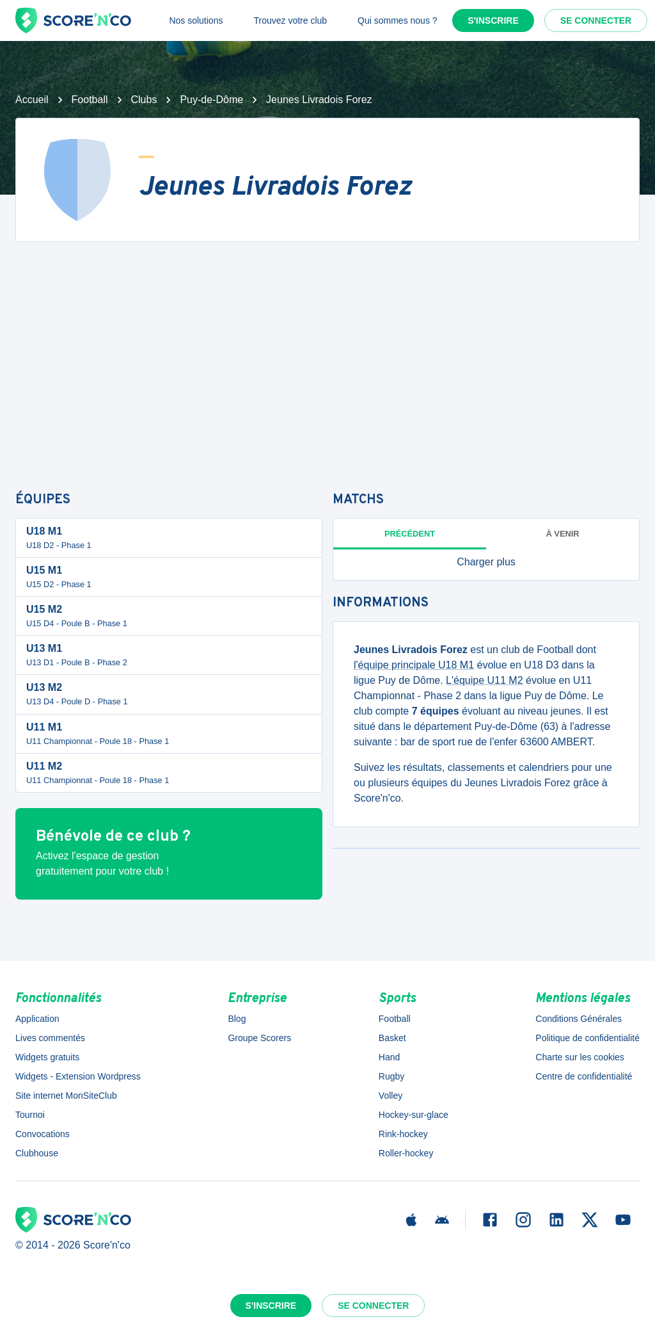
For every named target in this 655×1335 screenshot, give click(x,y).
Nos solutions (196, 20)
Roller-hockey (406, 1153)
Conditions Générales (578, 1019)
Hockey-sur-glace (413, 1115)
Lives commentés (50, 1038)
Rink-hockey (403, 1134)
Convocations (42, 1134)
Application (37, 1019)
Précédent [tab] (409, 533)
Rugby (391, 1076)
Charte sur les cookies (579, 1057)
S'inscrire (493, 20)
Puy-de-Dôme (211, 99)
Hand (389, 1057)
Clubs (144, 99)
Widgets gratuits (47, 1057)
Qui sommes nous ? (398, 20)
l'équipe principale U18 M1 (414, 664)
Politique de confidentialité (587, 1038)
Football (90, 99)
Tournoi (30, 1115)
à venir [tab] (563, 533)
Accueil (32, 99)
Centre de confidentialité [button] (583, 1076)
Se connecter (595, 20)
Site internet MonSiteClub (66, 1095)
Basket (392, 1038)
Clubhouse (36, 1153)
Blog (237, 1019)
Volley (390, 1095)
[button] (486, 562)
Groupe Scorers (259, 1038)
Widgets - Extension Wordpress (78, 1076)
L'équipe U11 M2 (484, 680)
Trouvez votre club (290, 20)
